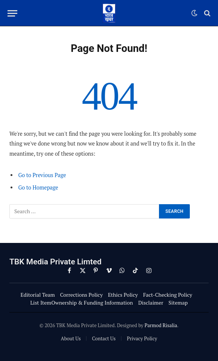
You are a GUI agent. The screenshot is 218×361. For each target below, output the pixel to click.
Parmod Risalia (160, 325)
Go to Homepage (38, 187)
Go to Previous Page (42, 175)
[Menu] (12, 13)
